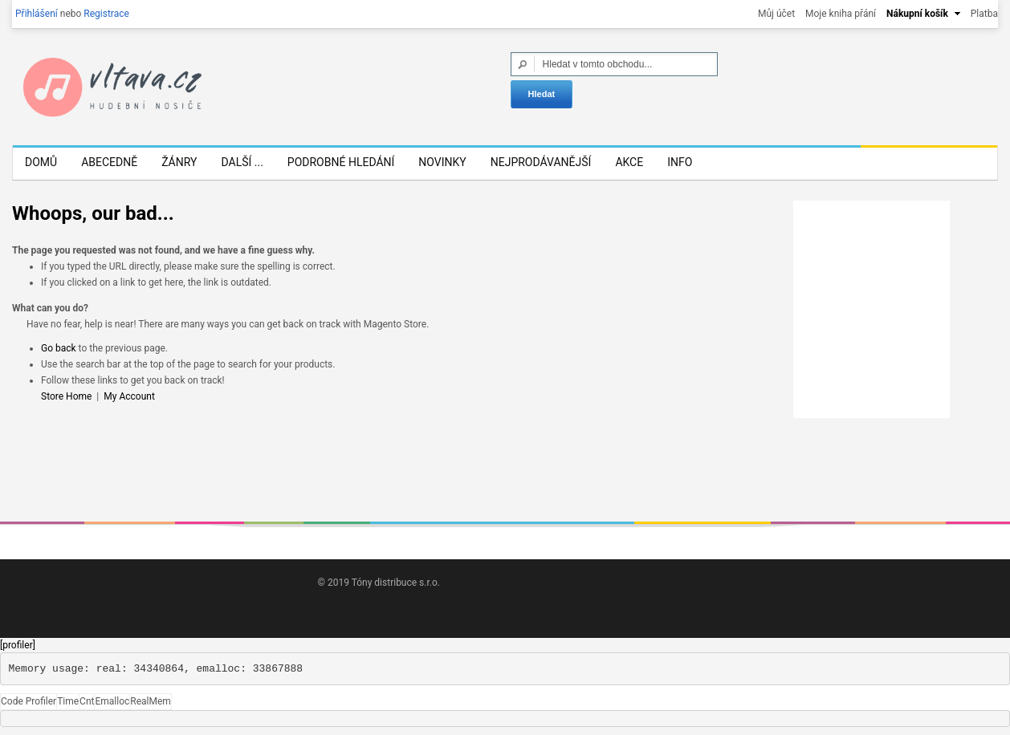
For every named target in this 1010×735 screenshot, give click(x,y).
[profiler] (17, 645)
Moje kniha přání (840, 13)
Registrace (106, 13)
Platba (984, 13)
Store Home (66, 396)
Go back (58, 348)
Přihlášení (36, 13)
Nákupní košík (917, 13)
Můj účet (776, 13)
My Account (129, 396)
